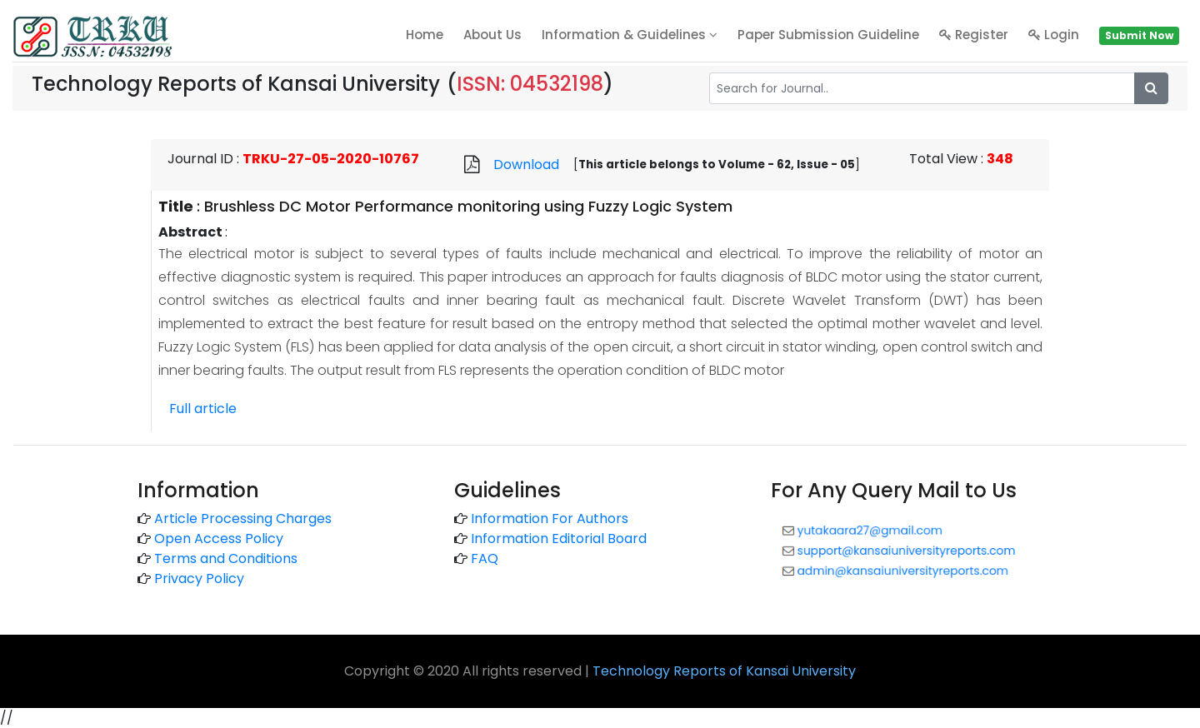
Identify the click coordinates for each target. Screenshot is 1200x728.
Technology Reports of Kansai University (724, 671)
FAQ (484, 558)
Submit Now (1139, 35)
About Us (492, 34)
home (424, 34)
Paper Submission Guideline (828, 34)
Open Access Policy (218, 538)
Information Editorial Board (559, 538)
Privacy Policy (199, 578)
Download (526, 164)
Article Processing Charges (243, 518)
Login (1053, 34)
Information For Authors (549, 518)
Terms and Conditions (226, 558)
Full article (203, 408)
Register (973, 34)
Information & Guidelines (630, 34)
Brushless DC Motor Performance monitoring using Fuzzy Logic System (468, 206)
